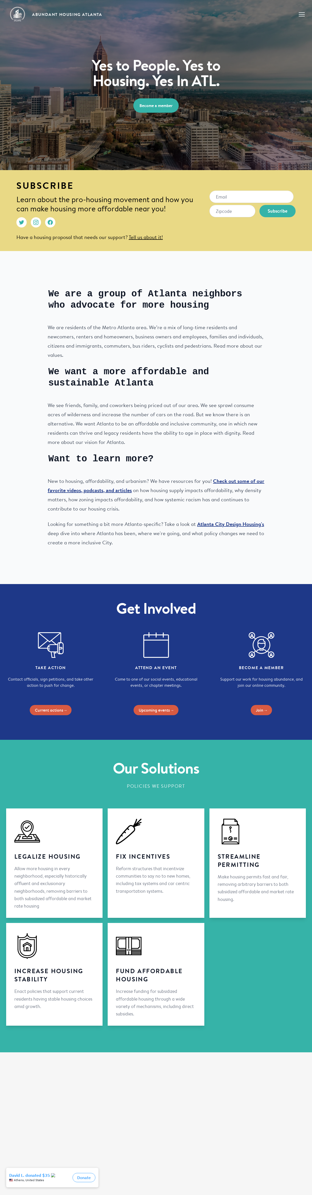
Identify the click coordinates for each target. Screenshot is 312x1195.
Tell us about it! (146, 237)
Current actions (51, 705)
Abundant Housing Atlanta (67, 14)
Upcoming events (156, 705)
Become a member (156, 105)
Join (261, 705)
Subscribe (277, 211)
